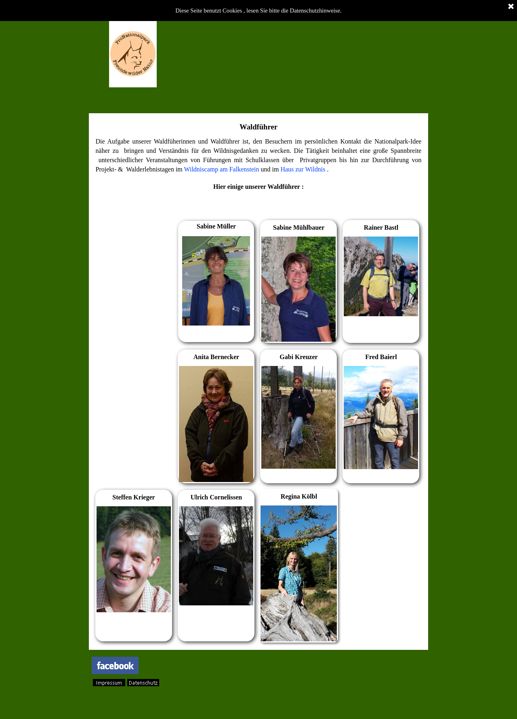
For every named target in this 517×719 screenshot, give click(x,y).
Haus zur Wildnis (302, 169)
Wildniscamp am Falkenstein (221, 169)
